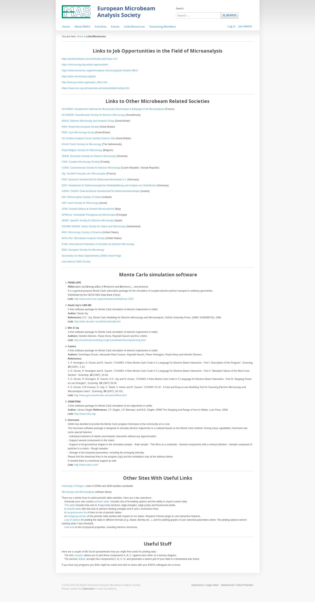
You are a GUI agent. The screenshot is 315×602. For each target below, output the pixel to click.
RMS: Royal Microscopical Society (80, 126)
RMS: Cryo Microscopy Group (78, 132)
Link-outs (69, 527)
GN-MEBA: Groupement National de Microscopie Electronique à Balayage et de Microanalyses (113, 109)
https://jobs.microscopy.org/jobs (79, 76)
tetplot (81, 559)
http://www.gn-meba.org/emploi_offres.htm (85, 82)
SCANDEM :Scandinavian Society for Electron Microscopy (93, 115)
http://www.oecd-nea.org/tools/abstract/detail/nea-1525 (104, 299)
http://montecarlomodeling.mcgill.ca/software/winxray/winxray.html (110, 340)
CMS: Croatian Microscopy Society (80, 161)
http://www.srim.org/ (85, 413)
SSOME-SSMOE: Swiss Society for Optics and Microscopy (94, 226)
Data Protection (245, 585)
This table (69, 505)
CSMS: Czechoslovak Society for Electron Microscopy (91, 167)
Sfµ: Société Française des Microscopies (84, 173)
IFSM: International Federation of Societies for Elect (90, 244)
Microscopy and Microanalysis (78, 492)
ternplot (79, 555)
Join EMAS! (245, 26)
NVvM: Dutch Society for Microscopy (82, 144)
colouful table (73, 508)
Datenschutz (227, 585)
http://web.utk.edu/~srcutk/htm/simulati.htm (97, 321)
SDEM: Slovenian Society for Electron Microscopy (89, 156)
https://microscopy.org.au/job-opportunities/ (85, 64)
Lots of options (72, 519)
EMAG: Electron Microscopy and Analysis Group (88, 120)
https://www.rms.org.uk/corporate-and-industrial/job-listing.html (95, 88)
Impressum (197, 585)
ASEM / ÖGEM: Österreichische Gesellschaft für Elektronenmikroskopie (101, 191)
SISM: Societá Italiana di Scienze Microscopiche (88, 208)
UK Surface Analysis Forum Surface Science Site (88, 138)
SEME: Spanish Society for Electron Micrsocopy (88, 220)
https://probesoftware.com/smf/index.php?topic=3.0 (89, 58)
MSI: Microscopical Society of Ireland (82, 197)
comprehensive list (76, 512)
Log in (231, 26)
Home (80, 36)
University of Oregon (73, 486)
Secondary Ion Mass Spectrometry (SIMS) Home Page (91, 255)
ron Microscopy (126, 244)
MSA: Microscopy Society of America (82, 232)
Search (180, 8)
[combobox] (198, 15)
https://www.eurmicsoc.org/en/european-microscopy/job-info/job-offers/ (100, 70)
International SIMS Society (76, 261)
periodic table (101, 501)
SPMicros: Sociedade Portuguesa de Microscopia (88, 214)
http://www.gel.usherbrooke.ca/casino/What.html (100, 395)
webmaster (89, 588)
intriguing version (77, 516)
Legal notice (212, 585)
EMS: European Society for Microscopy (83, 249)
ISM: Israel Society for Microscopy (80, 203)
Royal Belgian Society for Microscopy (82, 150)
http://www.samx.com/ (86, 464)
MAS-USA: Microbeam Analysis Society (83, 238)
